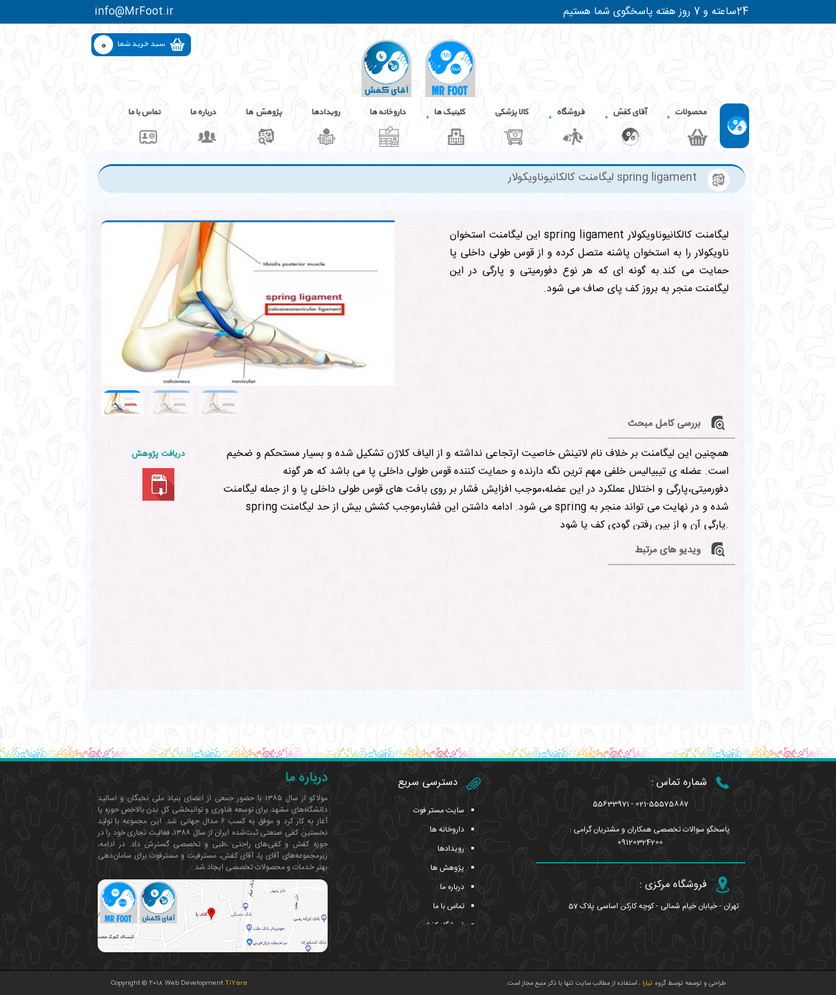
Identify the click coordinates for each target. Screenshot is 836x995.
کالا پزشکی (511, 112)
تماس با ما (144, 112)
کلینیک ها (449, 112)
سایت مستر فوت (438, 810)
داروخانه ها (387, 112)
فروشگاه (570, 112)
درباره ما (203, 112)
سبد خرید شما (141, 44)
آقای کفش (629, 112)
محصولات (690, 112)
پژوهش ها (263, 112)
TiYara (236, 983)
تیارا (647, 983)
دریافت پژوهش (158, 454)
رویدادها (325, 112)
